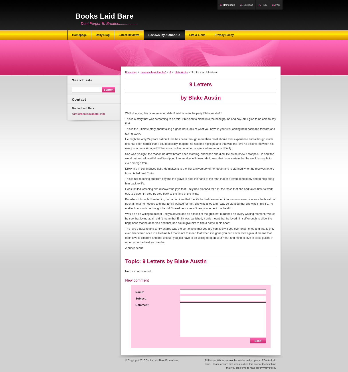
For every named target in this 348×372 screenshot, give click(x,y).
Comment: (142, 305)
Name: (139, 292)
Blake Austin (181, 72)
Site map (248, 5)
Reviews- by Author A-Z (153, 72)
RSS (264, 5)
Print (277, 5)
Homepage (131, 72)
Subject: (140, 298)
